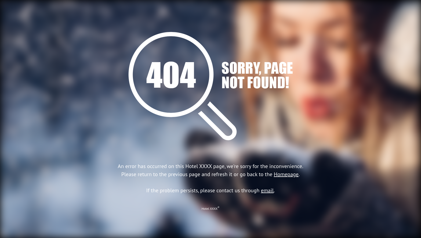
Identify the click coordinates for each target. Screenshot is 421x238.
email (267, 190)
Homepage (286, 174)
